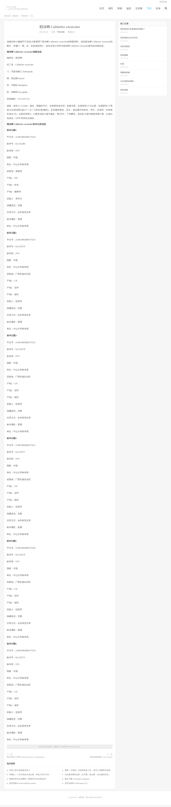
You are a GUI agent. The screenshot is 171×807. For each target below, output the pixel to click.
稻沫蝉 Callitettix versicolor (59, 29)
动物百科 (15, 18)
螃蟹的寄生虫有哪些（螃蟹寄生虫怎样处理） (28, 781)
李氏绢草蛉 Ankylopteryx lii (76, 785)
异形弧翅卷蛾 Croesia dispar (101, 759)
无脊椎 (139, 10)
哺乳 (110, 10)
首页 (101, 10)
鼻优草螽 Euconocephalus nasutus (22, 785)
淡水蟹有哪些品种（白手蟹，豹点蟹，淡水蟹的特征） (87, 777)
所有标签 (163, 3)
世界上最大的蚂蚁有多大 (19, 772)
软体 (158, 10)
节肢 (149, 10)
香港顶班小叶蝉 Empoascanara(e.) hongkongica (26, 759)
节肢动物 (24, 18)
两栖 (119, 10)
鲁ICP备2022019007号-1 (94, 799)
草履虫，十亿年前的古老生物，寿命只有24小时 (29, 777)
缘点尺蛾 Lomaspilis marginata (77, 781)
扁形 (128, 10)
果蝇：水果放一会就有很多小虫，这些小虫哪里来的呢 (87, 772)
